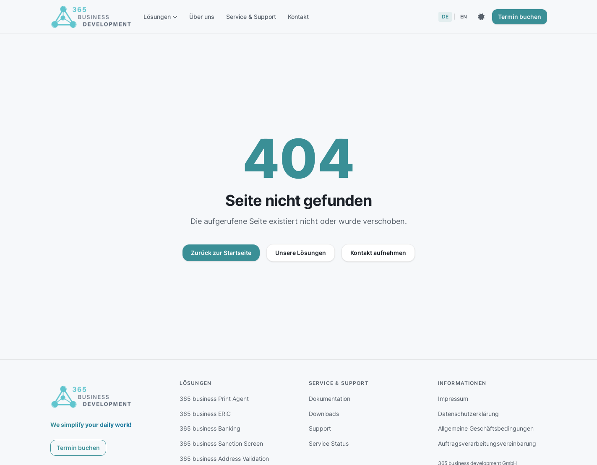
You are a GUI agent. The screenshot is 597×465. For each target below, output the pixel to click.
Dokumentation (329, 398)
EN (463, 16)
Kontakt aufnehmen (378, 252)
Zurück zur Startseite (221, 252)
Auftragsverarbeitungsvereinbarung (487, 443)
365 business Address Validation (224, 458)
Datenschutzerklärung (468, 413)
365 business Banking (210, 428)
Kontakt (298, 16)
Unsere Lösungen (300, 252)
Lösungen (160, 16)
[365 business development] (91, 396)
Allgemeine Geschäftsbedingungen (486, 428)
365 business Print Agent (214, 398)
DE (445, 16)
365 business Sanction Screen (221, 443)
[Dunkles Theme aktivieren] (481, 16)
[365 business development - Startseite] (91, 17)
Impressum (453, 398)
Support (320, 428)
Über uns (201, 16)
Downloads (324, 413)
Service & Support (251, 16)
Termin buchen (519, 16)
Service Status (329, 443)
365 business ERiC (205, 413)
